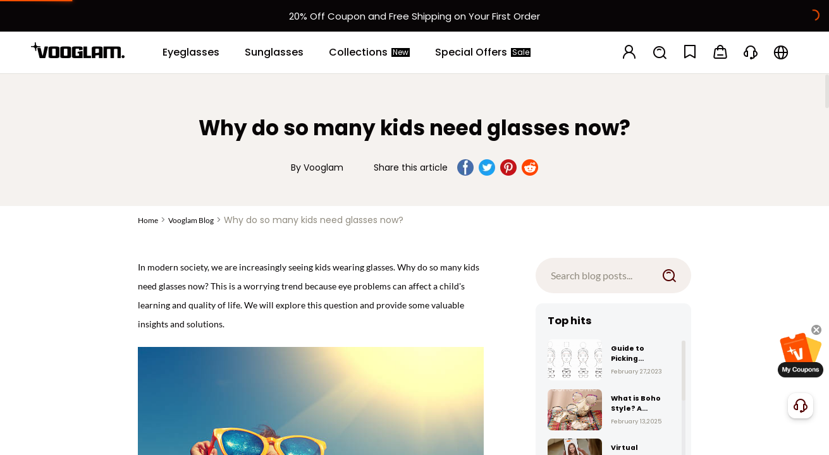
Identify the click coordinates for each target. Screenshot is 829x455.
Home (148, 220)
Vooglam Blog (191, 220)
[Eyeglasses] (191, 52)
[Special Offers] (482, 52)
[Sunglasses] (274, 52)
